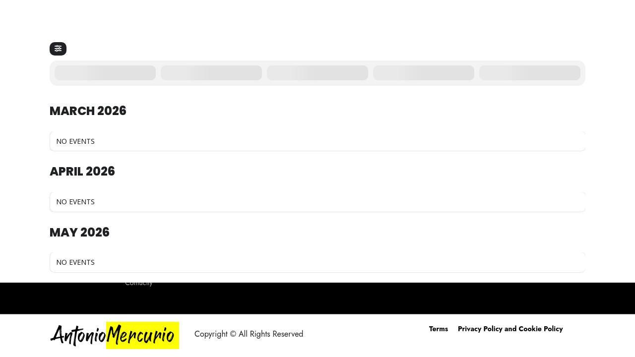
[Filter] (58, 49)
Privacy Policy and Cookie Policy (510, 329)
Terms (438, 329)
